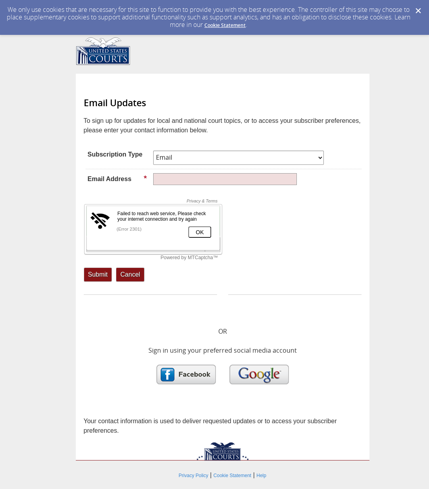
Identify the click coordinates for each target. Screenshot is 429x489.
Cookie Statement (225, 25)
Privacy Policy (193, 475)
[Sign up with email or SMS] (98, 274)
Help (261, 475)
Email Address (117, 178)
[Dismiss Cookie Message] (418, 11)
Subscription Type (115, 154)
